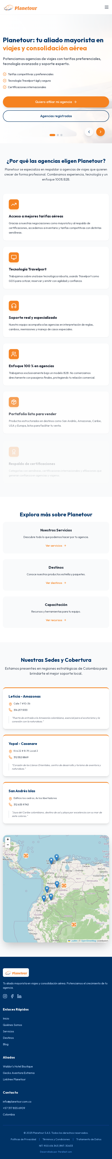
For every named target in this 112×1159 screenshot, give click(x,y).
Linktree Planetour (14, 1079)
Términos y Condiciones (56, 1139)
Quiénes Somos (12, 1025)
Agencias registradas (56, 116)
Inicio (6, 1018)
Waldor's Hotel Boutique (18, 1066)
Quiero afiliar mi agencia (56, 102)
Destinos (8, 1038)
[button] (74, 925)
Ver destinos (56, 583)
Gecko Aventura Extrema (18, 1073)
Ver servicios (56, 545)
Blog (5, 1044)
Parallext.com (65, 1151)
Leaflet (72, 941)
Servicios (8, 1031)
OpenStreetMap (88, 941)
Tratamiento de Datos (88, 1139)
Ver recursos (56, 620)
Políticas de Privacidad (23, 1139)
